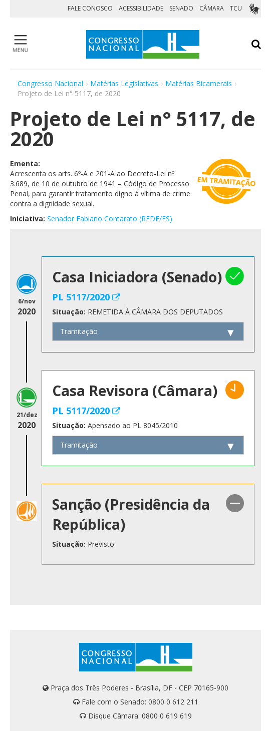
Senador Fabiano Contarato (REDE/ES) (109, 218)
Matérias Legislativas (124, 83)
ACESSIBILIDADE (141, 8)
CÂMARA (211, 8)
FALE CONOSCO (90, 8)
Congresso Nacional (50, 83)
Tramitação (79, 331)
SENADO (181, 8)
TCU (236, 8)
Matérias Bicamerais (198, 83)
